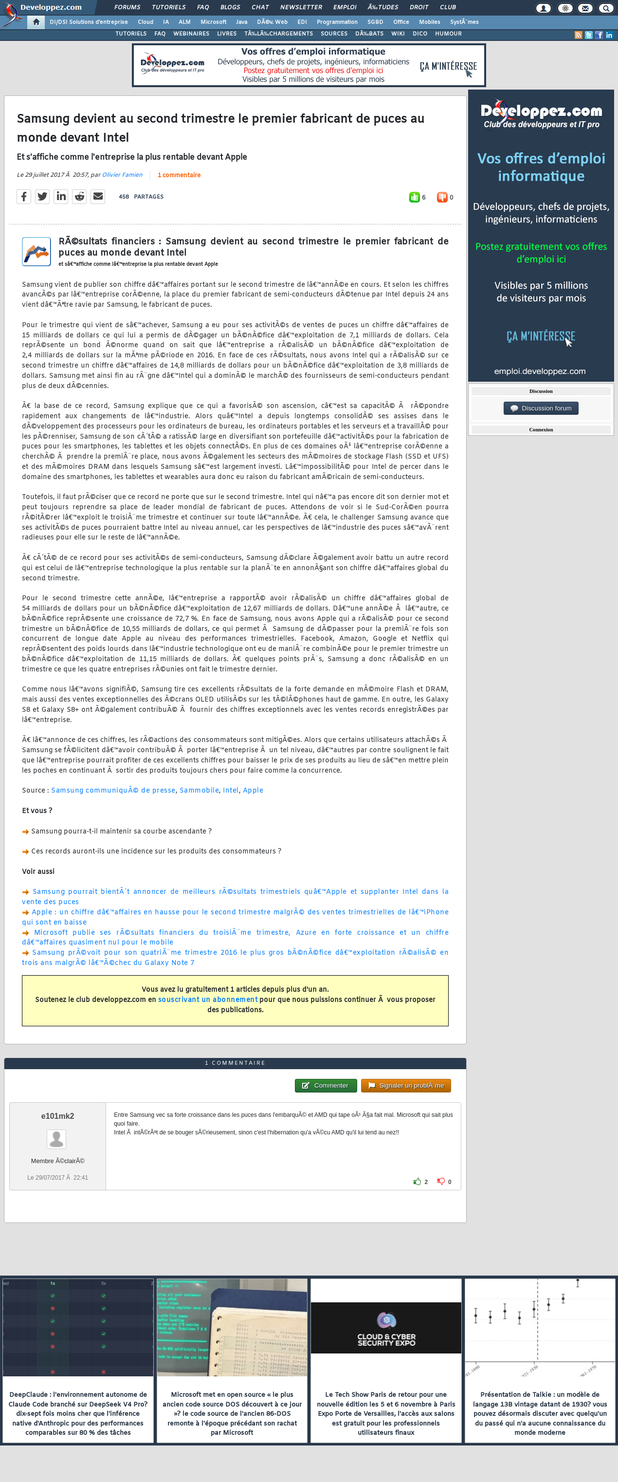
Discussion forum (541, 408)
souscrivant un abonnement (208, 1000)
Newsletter (301, 8)
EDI (302, 22)
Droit (419, 8)
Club (447, 8)
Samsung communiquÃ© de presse (113, 791)
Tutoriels (168, 8)
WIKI (398, 34)
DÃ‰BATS (369, 34)
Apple (253, 791)
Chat (260, 8)
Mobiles (429, 22)
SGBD (375, 22)
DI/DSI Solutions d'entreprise (89, 22)
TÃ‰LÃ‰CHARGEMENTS (278, 34)
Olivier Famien (122, 175)
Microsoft (213, 22)
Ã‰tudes (383, 8)
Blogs (230, 8)
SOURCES (334, 34)
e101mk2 (57, 1116)
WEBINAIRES (191, 34)
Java (241, 22)
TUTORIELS (130, 34)
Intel (231, 791)
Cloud (145, 22)
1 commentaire (179, 176)
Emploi (344, 8)
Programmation (337, 22)
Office (401, 22)
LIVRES (226, 34)
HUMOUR (448, 34)
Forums (127, 8)
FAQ (203, 8)
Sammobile (199, 791)
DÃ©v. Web (272, 22)
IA (166, 22)
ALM (185, 22)
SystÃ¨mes (464, 22)
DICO (420, 34)
